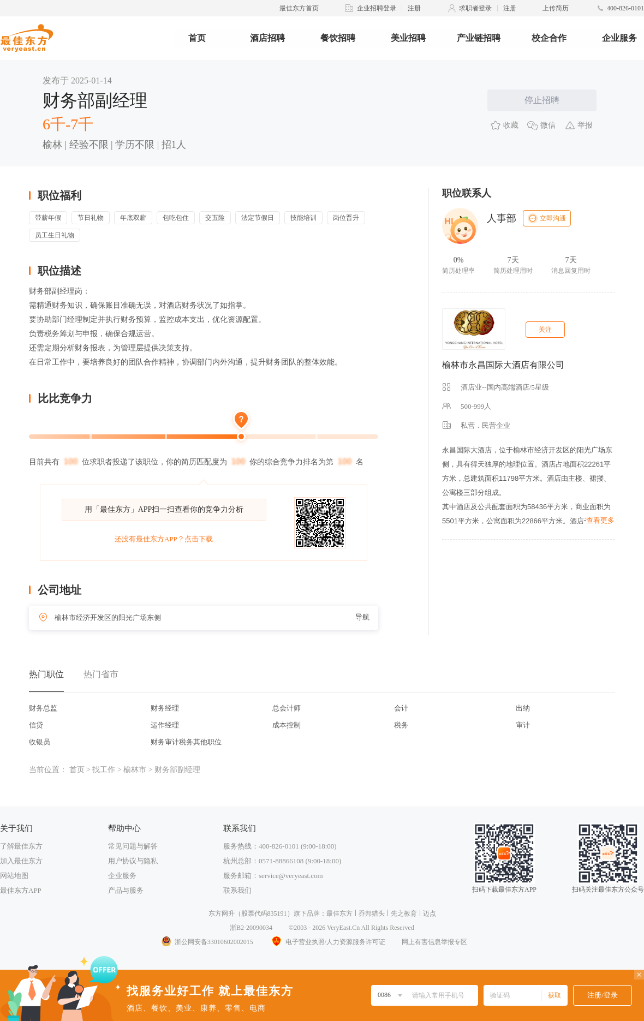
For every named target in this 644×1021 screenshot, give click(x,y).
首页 (197, 38)
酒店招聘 (267, 38)
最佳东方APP (20, 890)
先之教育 (404, 913)
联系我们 (237, 890)
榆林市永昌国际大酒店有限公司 (503, 364)
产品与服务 (126, 890)
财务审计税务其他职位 (186, 742)
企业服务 (619, 38)
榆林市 (134, 770)
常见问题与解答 (133, 846)
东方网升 (221, 913)
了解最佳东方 (21, 846)
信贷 (36, 725)
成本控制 (286, 725)
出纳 (523, 708)
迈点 (429, 913)
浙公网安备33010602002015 (206, 942)
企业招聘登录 (376, 8)
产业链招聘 (478, 38)
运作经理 (165, 725)
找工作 (103, 770)
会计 (401, 708)
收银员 (39, 742)
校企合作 (549, 38)
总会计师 (286, 708)
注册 (414, 8)
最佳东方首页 (299, 8)
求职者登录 (475, 8)
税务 (401, 725)
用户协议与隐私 (133, 861)
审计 (523, 725)
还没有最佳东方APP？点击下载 (164, 539)
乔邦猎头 (372, 913)
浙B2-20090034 (251, 928)
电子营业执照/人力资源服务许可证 (327, 942)
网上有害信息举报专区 (434, 942)
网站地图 (14, 875)
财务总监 (43, 708)
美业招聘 (408, 38)
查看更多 (600, 520)
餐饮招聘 (337, 38)
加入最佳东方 (21, 861)
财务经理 (165, 708)
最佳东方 (339, 913)
